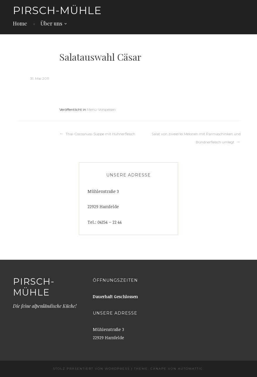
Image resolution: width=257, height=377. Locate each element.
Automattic (190, 369)
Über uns (51, 23)
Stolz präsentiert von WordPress (91, 369)
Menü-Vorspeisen (101, 109)
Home (20, 23)
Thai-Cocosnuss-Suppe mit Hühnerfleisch (100, 134)
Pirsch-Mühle (57, 10)
